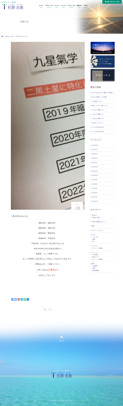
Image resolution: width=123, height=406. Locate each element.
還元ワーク (96, 257)
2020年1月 (94, 162)
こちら (51, 269)
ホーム (41, 5)
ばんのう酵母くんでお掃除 (99, 97)
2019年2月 (94, 192)
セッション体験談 (98, 259)
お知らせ (79, 5)
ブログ (86, 5)
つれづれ (95, 237)
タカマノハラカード (97, 230)
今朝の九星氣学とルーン (99, 221)
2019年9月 (94, 179)
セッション (95, 252)
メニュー (56, 5)
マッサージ (95, 246)
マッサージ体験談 (98, 248)
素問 (93, 226)
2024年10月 (95, 145)
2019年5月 (94, 188)
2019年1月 (94, 197)
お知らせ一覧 (9, 36)
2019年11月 (95, 171)
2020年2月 (94, 158)
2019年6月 (94, 184)
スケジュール (71, 5)
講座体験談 (96, 270)
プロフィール (49, 5)
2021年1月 (94, 149)
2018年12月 (95, 201)
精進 (94, 239)
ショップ (63, 5)
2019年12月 (95, 166)
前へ (45, 309)
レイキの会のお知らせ (98, 127)
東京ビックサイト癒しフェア (100, 105)
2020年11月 (95, 153)
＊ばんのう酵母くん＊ (98, 109)
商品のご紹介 (96, 217)
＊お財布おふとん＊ (97, 101)
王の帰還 (95, 254)
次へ (50, 309)
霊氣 (94, 268)
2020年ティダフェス (97, 122)
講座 (93, 263)
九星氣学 (95, 266)
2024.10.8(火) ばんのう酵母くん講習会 (102, 92)
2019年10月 (95, 175)
